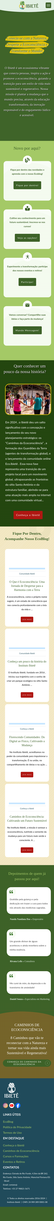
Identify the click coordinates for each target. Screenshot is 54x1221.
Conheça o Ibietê (27, 729)
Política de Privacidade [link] (17, 1127)
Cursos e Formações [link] (15, 1156)
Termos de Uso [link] (12, 1132)
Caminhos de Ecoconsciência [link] (21, 1150)
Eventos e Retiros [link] (14, 1161)
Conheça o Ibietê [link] (13, 1145)
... (32, 609)
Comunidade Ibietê (27, 574)
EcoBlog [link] (8, 1121)
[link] (48, 5)
